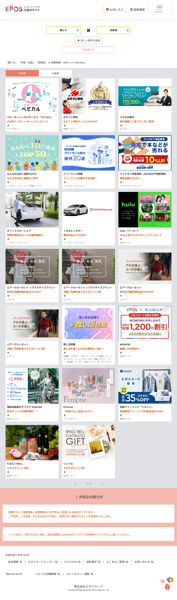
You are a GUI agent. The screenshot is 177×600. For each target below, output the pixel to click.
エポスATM (72, 562)
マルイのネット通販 (80, 574)
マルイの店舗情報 (48, 574)
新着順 (22, 73)
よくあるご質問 (117, 562)
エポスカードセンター (43, 562)
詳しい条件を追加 (88, 40)
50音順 (55, 73)
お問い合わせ (144, 562)
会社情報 (15, 562)
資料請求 (93, 562)
